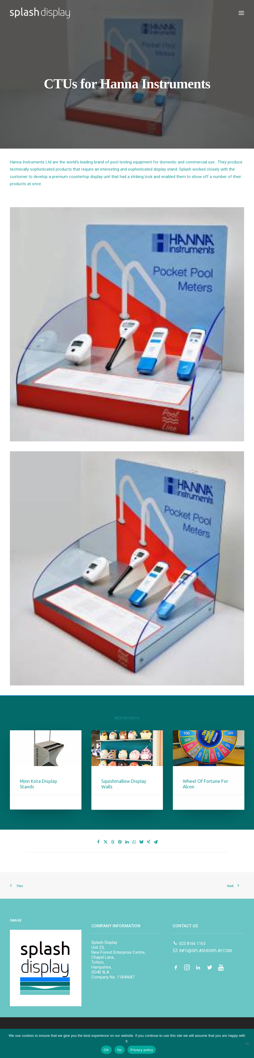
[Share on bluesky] (141, 842)
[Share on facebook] (98, 842)
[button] (241, 13)
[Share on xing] (148, 842)
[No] (247, 1043)
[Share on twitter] (105, 842)
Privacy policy (141, 1050)
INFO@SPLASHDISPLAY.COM (202, 950)
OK (106, 1050)
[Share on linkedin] (127, 842)
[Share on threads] (113, 842)
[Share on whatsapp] (134, 842)
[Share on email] (155, 842)
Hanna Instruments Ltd (30, 162)
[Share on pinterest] (120, 842)
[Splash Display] (40, 12)
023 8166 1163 (189, 943)
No (119, 1050)
